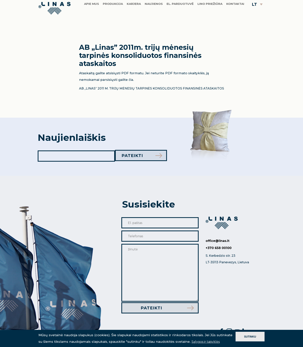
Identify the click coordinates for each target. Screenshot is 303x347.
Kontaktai (235, 16)
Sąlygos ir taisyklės (206, 342)
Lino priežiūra (209, 16)
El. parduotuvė (180, 16)
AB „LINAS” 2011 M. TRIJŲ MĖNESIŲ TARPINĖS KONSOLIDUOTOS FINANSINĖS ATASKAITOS (151, 88)
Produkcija (113, 16)
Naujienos (154, 16)
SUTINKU (250, 336)
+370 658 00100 (219, 248)
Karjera (134, 16)
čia (131, 80)
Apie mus (91, 16)
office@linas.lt (217, 241)
